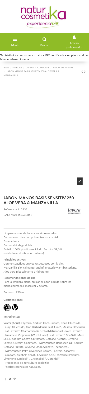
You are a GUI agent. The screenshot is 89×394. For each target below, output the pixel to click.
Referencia (10, 209)
